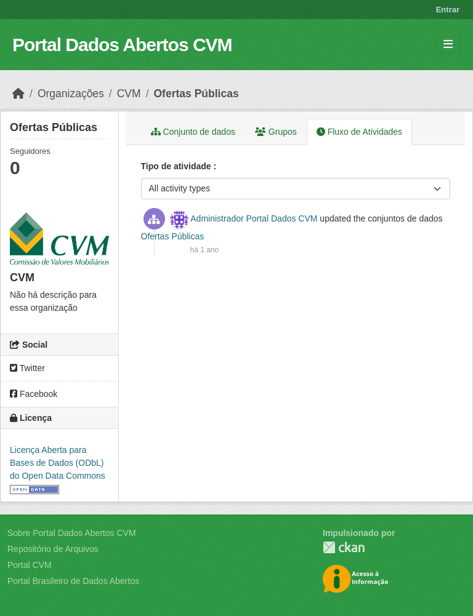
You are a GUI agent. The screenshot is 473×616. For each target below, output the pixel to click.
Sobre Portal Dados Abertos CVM (71, 533)
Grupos (276, 132)
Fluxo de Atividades (359, 132)
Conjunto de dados (193, 132)
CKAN (344, 547)
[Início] (18, 93)
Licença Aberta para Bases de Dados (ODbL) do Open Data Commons (57, 463)
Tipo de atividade (177, 166)
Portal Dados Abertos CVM (122, 44)
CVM (129, 93)
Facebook (33, 394)
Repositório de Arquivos (53, 549)
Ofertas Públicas (196, 93)
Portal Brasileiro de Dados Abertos (73, 581)
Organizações (71, 93)
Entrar (447, 9)
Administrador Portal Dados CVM (253, 218)
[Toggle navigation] (448, 45)
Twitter (27, 368)
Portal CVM (29, 565)
